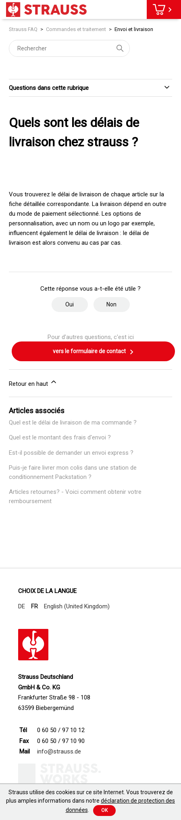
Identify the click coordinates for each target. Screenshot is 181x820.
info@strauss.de (59, 751)
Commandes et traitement (76, 29)
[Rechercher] (69, 48)
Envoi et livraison (133, 29)
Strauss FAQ (24, 29)
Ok (104, 810)
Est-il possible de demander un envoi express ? (71, 452)
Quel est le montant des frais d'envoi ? (60, 437)
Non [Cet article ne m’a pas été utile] (111, 304)
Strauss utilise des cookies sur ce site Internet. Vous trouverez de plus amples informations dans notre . (90, 801)
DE (21, 606)
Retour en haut (33, 382)
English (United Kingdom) (77, 606)
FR (34, 606)
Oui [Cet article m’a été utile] (69, 304)
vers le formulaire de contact (93, 352)
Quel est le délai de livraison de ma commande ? (73, 422)
